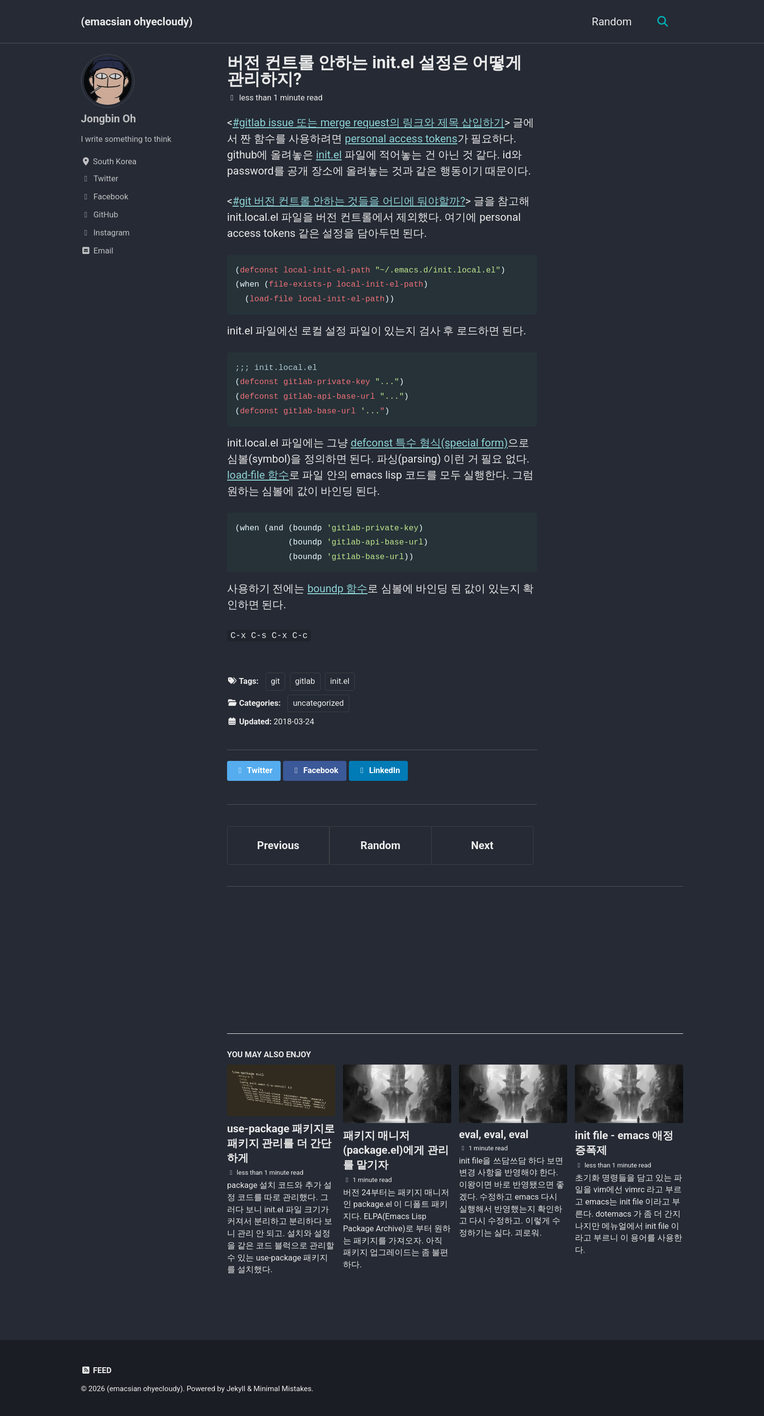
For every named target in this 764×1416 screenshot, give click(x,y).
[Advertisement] (455, 965)
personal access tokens (401, 139)
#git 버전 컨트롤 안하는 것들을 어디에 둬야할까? (348, 201)
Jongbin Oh (108, 119)
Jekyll (236, 1388)
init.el (329, 155)
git (275, 681)
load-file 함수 (258, 475)
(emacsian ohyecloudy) (136, 22)
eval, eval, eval (494, 1134)
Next (482, 845)
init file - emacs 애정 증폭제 (624, 1142)
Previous (278, 845)
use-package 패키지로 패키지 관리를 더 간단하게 (281, 1143)
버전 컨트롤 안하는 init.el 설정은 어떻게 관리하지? (374, 71)
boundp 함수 (337, 588)
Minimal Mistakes (282, 1388)
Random (612, 22)
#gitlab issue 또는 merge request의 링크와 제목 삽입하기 (368, 122)
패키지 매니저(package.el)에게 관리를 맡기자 (396, 1150)
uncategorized (318, 703)
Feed (96, 1370)
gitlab (305, 681)
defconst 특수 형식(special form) (429, 443)
